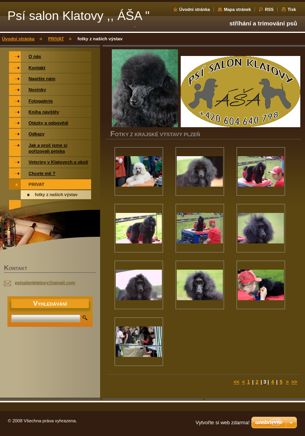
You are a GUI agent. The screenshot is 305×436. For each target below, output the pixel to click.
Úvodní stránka (194, 9)
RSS (269, 9)
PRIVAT (56, 38)
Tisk (291, 9)
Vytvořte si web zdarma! (222, 422)
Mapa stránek (237, 9)
